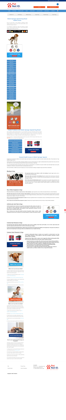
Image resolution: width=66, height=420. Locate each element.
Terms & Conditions (24, 368)
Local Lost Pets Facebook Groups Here (16, 277)
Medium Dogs (28, 14)
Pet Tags (14, 10)
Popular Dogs (45, 14)
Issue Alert (32, 10)
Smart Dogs (54, 14)
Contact (53, 10)
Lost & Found (39, 10)
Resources (47, 10)
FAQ (8, 366)
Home (9, 10)
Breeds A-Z (12, 14)
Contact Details (10, 368)
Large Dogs (37, 14)
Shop (27, 10)
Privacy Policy (23, 366)
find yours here (17, 350)
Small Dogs (20, 14)
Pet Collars (20, 10)
